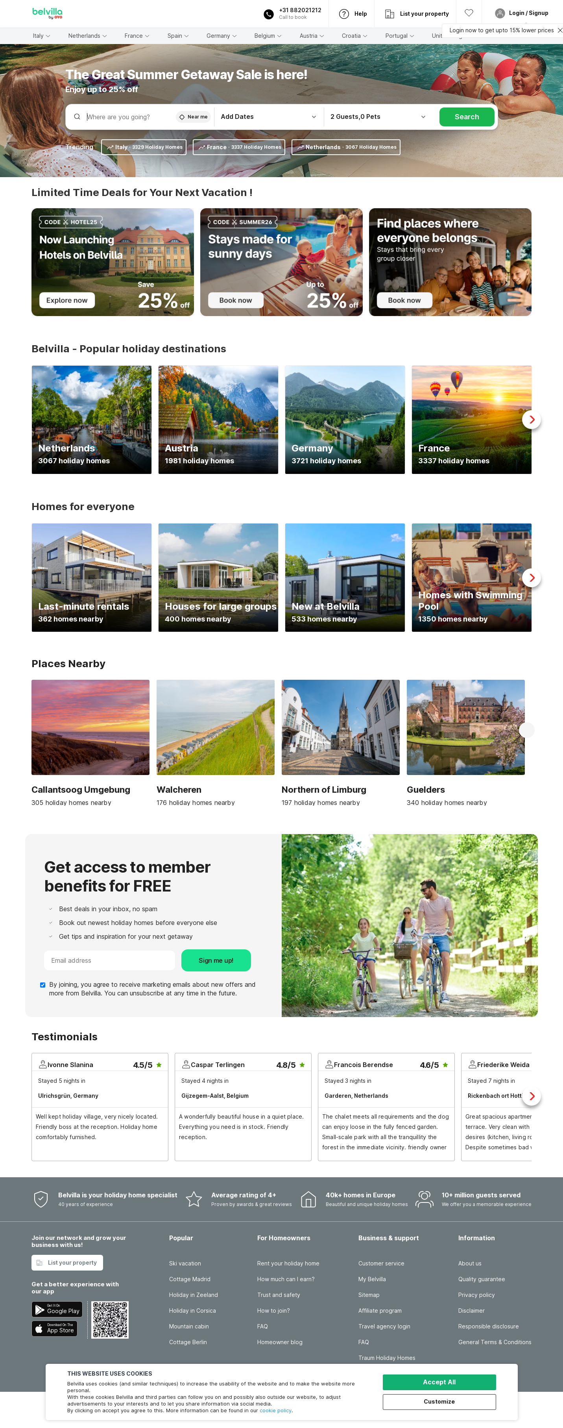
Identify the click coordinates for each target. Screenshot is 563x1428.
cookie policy (276, 1410)
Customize (439, 1401)
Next (531, 419)
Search (467, 117)
